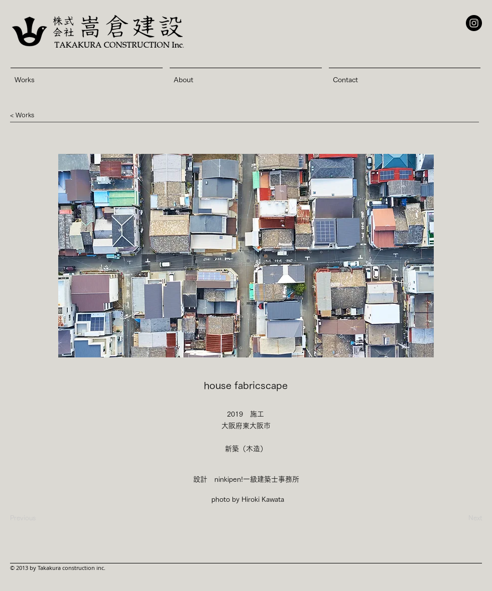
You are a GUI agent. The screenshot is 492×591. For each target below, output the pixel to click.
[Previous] (23, 518)
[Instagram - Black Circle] (474, 23)
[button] (25, 115)
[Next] (457, 518)
